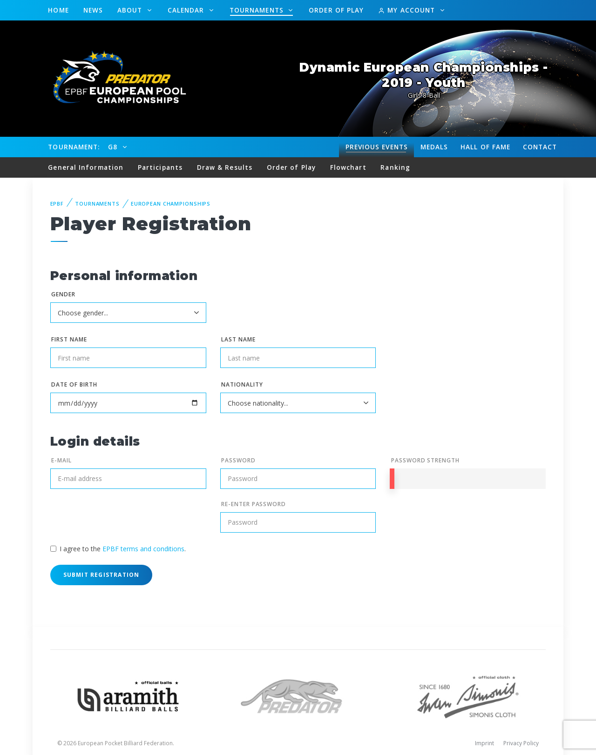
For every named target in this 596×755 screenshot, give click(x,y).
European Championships (170, 203)
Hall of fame (485, 146)
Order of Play (336, 10)
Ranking (395, 167)
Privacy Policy (521, 743)
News (93, 10)
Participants (160, 167)
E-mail (61, 460)
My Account (407, 10)
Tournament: (74, 146)
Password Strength (425, 460)
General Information (85, 167)
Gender (63, 294)
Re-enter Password (253, 504)
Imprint (484, 743)
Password (238, 460)
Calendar (187, 10)
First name (69, 339)
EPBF (57, 203)
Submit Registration (101, 575)
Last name (238, 339)
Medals (434, 146)
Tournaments (258, 10)
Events (376, 147)
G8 (114, 146)
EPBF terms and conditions (143, 548)
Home (58, 10)
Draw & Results (224, 167)
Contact (540, 146)
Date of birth (74, 384)
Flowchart (348, 167)
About (131, 10)
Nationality (242, 384)
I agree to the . (123, 548)
